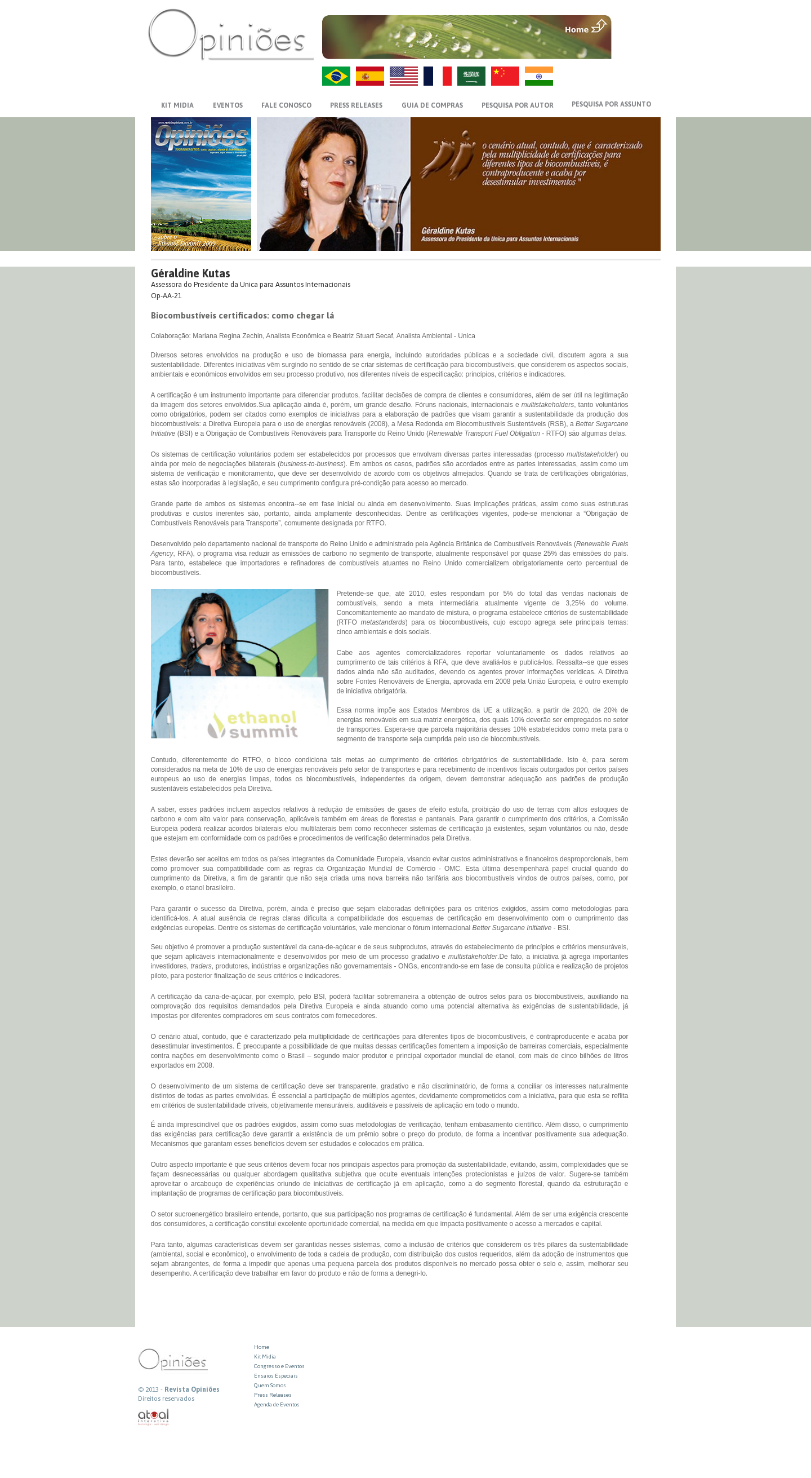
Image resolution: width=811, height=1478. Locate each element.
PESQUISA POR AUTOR (518, 105)
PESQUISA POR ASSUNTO (611, 104)
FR (438, 76)
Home (261, 1347)
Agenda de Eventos (277, 1404)
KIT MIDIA (177, 105)
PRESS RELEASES (356, 105)
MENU (637, 25)
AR (471, 76)
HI (539, 76)
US (404, 76)
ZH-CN (505, 76)
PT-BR (336, 76)
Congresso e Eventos (279, 1366)
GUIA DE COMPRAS (432, 105)
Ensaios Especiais (276, 1376)
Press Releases (273, 1395)
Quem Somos (270, 1385)
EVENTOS (228, 105)
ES (370, 76)
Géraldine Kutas (190, 273)
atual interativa (154, 1417)
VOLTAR (637, 49)
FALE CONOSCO (286, 105)
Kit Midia (265, 1356)
